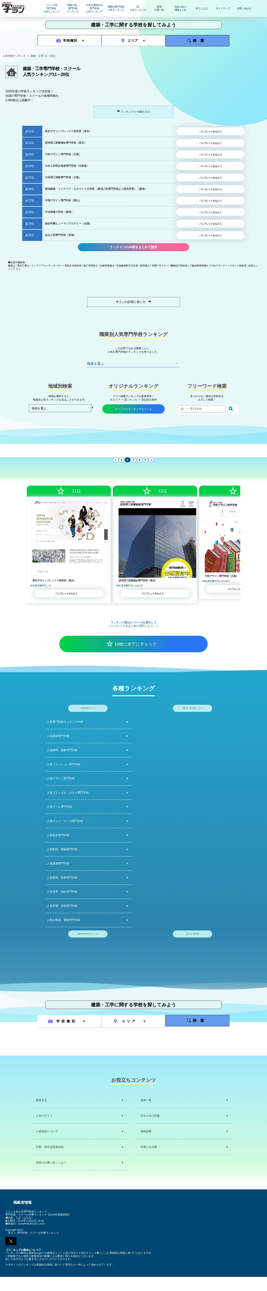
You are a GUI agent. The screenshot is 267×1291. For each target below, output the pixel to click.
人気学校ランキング (14, 55)
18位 (31, 212)
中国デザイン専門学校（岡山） (63, 200)
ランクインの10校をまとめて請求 (133, 249)
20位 (31, 235)
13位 (31, 154)
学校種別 (67, 40)
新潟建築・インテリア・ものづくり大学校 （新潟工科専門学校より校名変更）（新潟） (96, 189)
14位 (31, 165)
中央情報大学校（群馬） (59, 212)
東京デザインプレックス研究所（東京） (68, 131)
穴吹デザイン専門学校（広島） (63, 154)
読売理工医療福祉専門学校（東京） (66, 142)
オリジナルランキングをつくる (133, 414)
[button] (11, 1255)
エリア (130, 40)
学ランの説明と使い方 (133, 307)
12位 (31, 142)
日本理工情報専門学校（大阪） (63, 177)
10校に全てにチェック (135, 649)
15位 (31, 177)
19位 (31, 223)
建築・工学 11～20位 (43, 55)
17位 (31, 200)
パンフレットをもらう (210, 131)
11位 (31, 131)
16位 (31, 189)
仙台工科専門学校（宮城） (60, 235)
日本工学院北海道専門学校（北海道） (67, 165)
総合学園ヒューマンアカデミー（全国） (68, 223)
